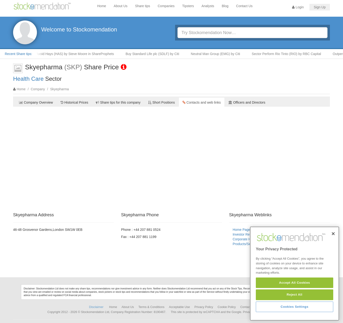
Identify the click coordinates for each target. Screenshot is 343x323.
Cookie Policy (227, 307)
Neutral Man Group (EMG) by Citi (217, 54)
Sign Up (320, 7)
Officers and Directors (246, 102)
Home (101, 6)
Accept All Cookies (294, 282)
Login (298, 7)
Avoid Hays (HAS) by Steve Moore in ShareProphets (77, 54)
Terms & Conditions (151, 307)
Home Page (241, 230)
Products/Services (246, 244)
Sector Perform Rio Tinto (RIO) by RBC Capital (288, 54)
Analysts (208, 6)
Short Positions (161, 102)
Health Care (28, 79)
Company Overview (36, 102)
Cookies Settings (294, 306)
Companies (166, 6)
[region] (294, 274)
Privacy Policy (203, 307)
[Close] (333, 233)
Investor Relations (246, 234)
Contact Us (244, 6)
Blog (225, 6)
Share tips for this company (118, 102)
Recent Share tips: (18, 54)
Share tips (142, 6)
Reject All (295, 294)
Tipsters (188, 6)
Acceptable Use (179, 307)
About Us (120, 6)
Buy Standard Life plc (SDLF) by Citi (154, 54)
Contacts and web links (201, 102)
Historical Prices (74, 102)
